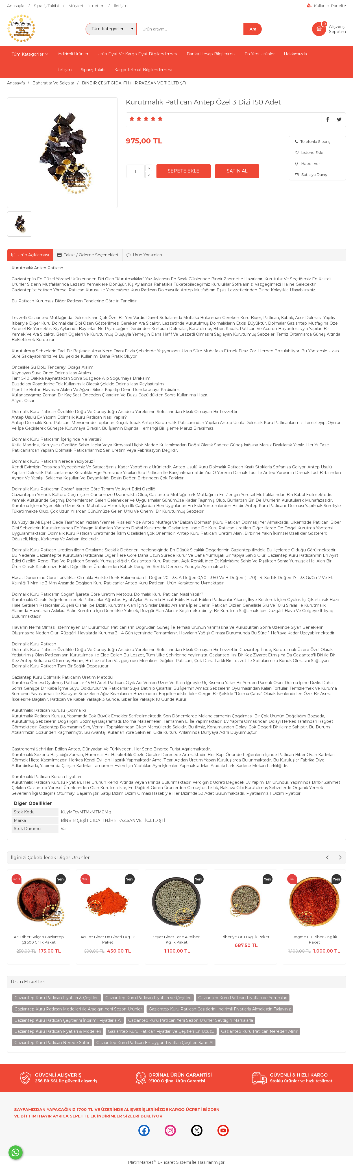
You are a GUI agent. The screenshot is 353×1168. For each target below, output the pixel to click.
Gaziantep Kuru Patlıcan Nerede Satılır (52, 1042)
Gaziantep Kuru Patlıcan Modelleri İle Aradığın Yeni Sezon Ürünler (78, 1009)
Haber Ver (307, 163)
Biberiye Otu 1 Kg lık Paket (245, 937)
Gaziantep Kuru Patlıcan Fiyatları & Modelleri (57, 1031)
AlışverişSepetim (337, 29)
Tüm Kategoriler (27, 54)
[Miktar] (136, 171)
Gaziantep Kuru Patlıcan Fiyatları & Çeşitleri (56, 997)
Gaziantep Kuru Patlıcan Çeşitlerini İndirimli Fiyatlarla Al (67, 1020)
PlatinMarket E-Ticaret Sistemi (159, 1162)
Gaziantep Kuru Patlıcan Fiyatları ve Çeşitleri (148, 997)
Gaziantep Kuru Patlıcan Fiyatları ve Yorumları (242, 997)
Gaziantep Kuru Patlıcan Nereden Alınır (259, 1031)
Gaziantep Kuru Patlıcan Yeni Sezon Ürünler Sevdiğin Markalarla (190, 1020)
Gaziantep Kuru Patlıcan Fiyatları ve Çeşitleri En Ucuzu (161, 1031)
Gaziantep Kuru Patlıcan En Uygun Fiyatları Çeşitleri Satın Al (154, 1042)
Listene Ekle (309, 152)
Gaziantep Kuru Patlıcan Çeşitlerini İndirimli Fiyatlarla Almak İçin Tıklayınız (220, 1009)
